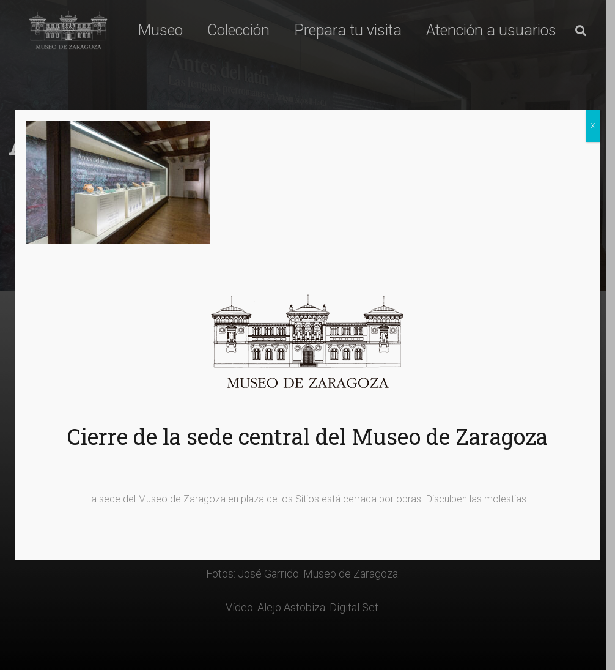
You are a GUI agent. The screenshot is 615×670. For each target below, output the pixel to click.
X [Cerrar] (593, 126)
